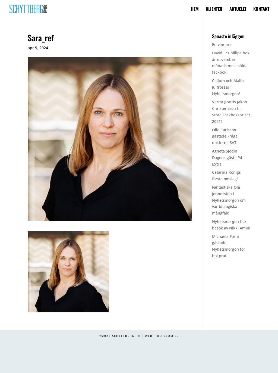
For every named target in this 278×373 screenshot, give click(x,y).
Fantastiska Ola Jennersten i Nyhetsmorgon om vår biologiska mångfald (229, 200)
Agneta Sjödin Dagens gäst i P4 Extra (227, 157)
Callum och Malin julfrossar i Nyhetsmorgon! (228, 87)
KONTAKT (261, 9)
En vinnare (222, 44)
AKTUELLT (237, 9)
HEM (195, 9)
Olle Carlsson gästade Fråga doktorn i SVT (225, 136)
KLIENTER (214, 9)
